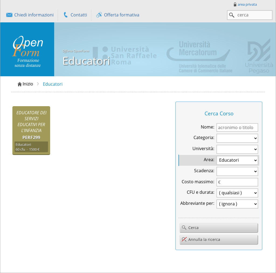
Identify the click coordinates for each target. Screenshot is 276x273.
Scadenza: (204, 171)
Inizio (25, 84)
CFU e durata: (200, 192)
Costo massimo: (198, 182)
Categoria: (204, 137)
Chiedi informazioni (30, 15)
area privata (245, 4)
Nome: (207, 127)
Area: (209, 160)
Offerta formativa (117, 15)
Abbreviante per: (197, 203)
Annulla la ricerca (200, 239)
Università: (203, 148)
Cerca (190, 228)
